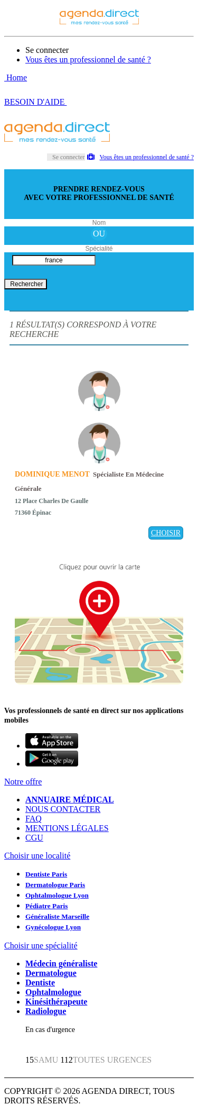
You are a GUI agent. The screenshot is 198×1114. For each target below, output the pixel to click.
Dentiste (40, 982)
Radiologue (45, 1011)
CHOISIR (166, 533)
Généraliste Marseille (57, 916)
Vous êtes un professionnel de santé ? (88, 59)
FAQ (33, 818)
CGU (34, 837)
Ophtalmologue (53, 992)
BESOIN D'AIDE (35, 101)
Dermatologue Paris (55, 885)
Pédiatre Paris (46, 906)
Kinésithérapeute (56, 1001)
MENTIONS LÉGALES (67, 828)
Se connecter (47, 49)
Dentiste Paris (46, 874)
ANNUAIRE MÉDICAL (69, 799)
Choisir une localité (37, 855)
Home (15, 77)
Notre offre (23, 781)
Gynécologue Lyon (53, 927)
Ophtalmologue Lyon (57, 895)
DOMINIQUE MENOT (52, 474)
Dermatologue (51, 973)
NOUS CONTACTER (62, 809)
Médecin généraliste (61, 963)
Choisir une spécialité (41, 945)
